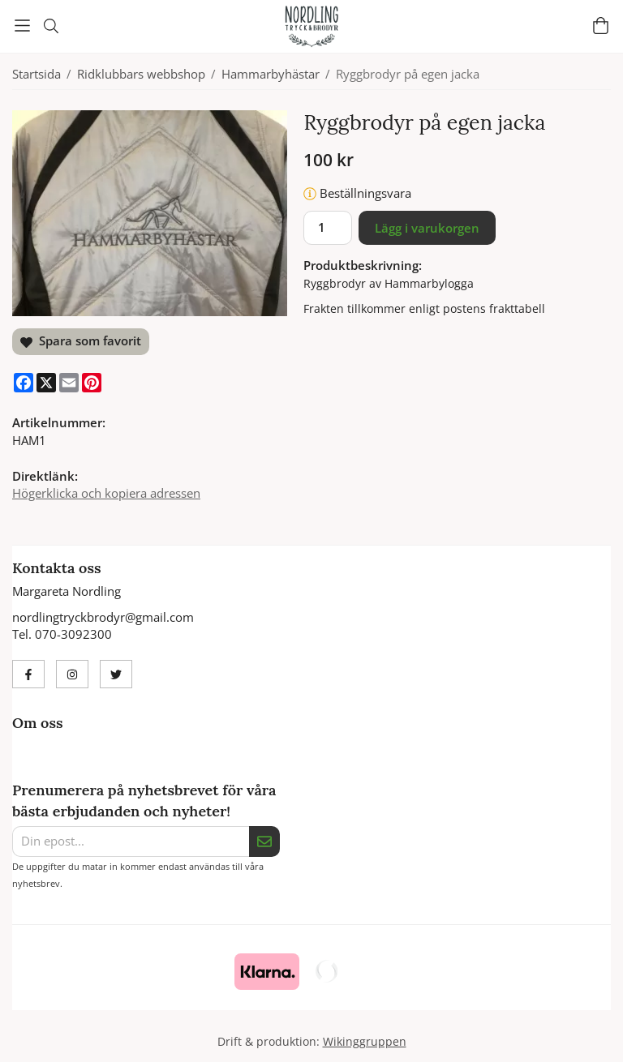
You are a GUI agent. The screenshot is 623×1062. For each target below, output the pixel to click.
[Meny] (22, 25)
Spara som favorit (80, 340)
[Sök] (51, 26)
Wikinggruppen (364, 1041)
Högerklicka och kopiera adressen (106, 493)
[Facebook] (23, 382)
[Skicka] (264, 841)
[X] (46, 382)
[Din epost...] (130, 841)
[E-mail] (69, 382)
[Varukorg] (600, 25)
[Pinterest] (91, 382)
